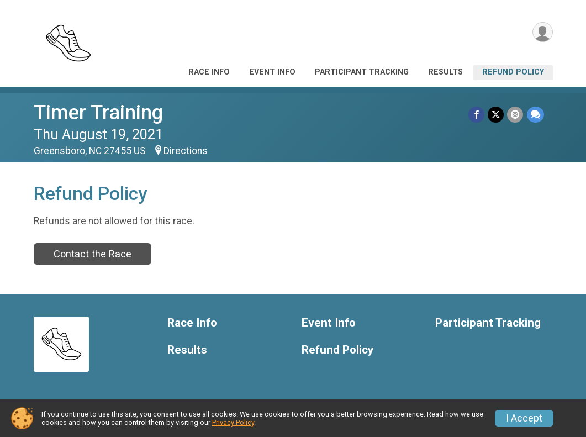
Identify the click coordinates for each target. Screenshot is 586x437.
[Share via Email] (516, 115)
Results (445, 72)
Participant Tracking (362, 72)
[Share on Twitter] (496, 115)
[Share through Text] (535, 115)
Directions (185, 150)
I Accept (524, 418)
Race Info (209, 72)
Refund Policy (513, 72)
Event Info (272, 72)
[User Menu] (542, 32)
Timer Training (98, 112)
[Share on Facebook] (477, 115)
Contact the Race (92, 254)
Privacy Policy (233, 422)
